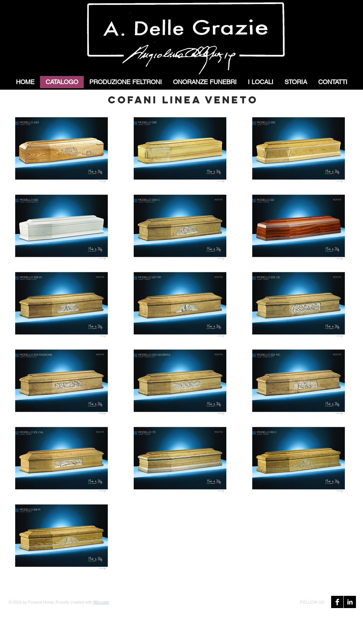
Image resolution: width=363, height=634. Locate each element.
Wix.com (101, 602)
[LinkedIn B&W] (350, 602)
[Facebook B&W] (337, 602)
